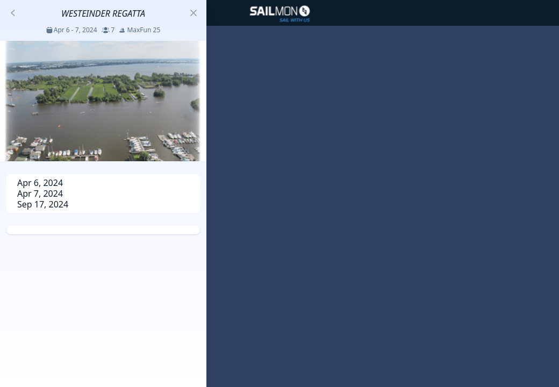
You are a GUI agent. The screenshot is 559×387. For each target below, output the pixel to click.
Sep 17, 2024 (42, 204)
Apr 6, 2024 (40, 182)
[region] (279, 193)
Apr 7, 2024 (40, 193)
